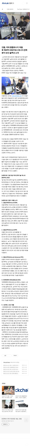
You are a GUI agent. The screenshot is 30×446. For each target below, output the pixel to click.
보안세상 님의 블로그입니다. (8, 421)
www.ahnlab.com (17, 96)
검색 (23, 3)
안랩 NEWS (10, 9)
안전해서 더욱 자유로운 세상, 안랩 (12, 419)
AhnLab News (6, 362)
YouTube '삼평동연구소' (23, 9)
